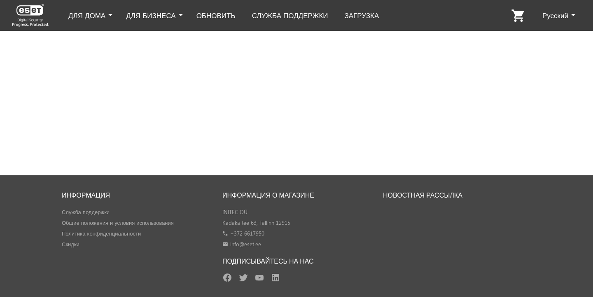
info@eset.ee (245, 244)
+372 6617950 (247, 233)
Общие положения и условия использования (118, 222)
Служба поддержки (86, 211)
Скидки (70, 244)
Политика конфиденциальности (101, 233)
